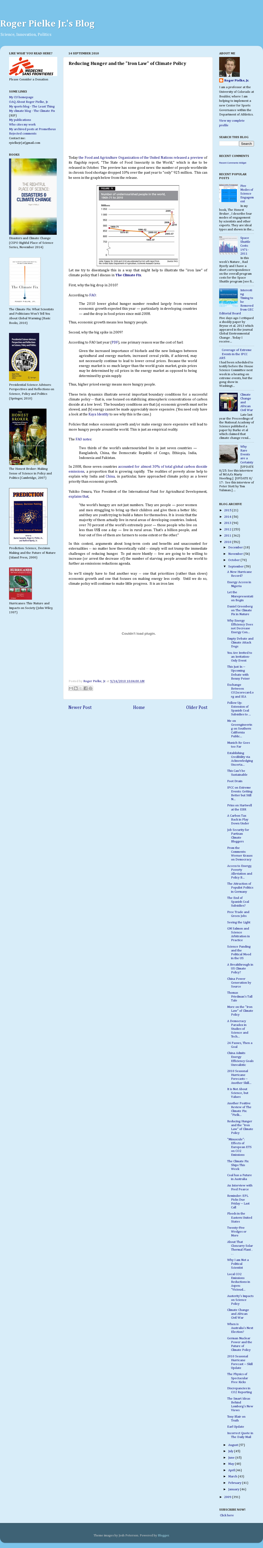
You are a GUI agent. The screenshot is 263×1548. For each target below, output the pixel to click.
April (232, 1470)
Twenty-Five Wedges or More (236, 1231)
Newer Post (80, 707)
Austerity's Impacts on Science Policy (240, 1300)
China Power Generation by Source (239, 982)
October (234, 560)
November (236, 554)
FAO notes (83, 439)
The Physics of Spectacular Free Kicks (237, 1378)
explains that (78, 496)
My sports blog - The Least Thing (32, 106)
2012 (228, 529)
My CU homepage (21, 97)
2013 (228, 523)
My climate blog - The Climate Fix (32, 111)
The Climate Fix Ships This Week (238, 1165)
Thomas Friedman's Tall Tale (239, 996)
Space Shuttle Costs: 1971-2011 (245, 245)
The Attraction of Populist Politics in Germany (240, 887)
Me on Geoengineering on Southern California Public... (239, 728)
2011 (228, 535)
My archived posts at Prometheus (32, 129)
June (231, 1457)
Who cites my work (22, 124)
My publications (20, 120)
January (234, 1489)
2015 (228, 510)
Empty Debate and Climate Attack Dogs (240, 642)
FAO (92, 295)
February (235, 1483)
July (231, 1451)
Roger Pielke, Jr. (94, 681)
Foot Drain (234, 781)
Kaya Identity (98, 414)
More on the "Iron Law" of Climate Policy (240, 1010)
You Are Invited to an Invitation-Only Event (239, 656)
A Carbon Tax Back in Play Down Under (238, 819)
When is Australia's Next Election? (240, 1328)
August (233, 1445)
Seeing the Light (238, 922)
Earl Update (235, 1426)
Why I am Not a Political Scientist (238, 1263)
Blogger (163, 1535)
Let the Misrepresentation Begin (240, 596)
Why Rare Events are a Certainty (246, 454)
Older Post (197, 707)
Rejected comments (22, 133)
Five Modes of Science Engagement (247, 193)
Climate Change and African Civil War (238, 1313)
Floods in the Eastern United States (239, 1217)
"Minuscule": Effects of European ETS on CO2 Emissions (239, 1147)
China (110, 476)
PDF (115, 342)
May (231, 1464)
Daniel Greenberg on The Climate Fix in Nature (240, 610)
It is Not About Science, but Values (237, 1093)
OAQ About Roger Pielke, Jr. (28, 102)
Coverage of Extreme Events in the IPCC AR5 (235, 353)
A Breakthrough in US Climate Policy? (240, 968)
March (233, 1476)
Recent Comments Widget (232, 163)
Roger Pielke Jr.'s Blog (47, 24)
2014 (228, 516)
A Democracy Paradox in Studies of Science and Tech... (237, 1028)
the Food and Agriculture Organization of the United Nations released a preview (141, 158)
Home (139, 707)
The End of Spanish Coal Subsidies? (238, 901)
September (236, 566)
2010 (228, 542)
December (236, 547)
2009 (228, 1497)
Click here (226, 1515)
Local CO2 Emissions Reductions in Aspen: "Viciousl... (238, 1282)
